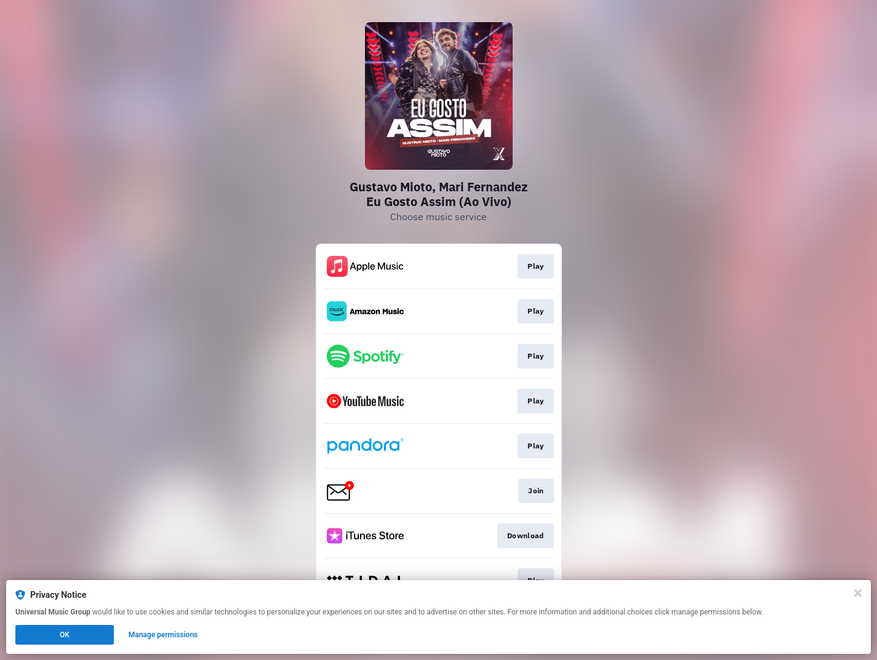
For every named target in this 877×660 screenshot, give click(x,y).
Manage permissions (163, 634)
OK (65, 634)
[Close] (858, 593)
